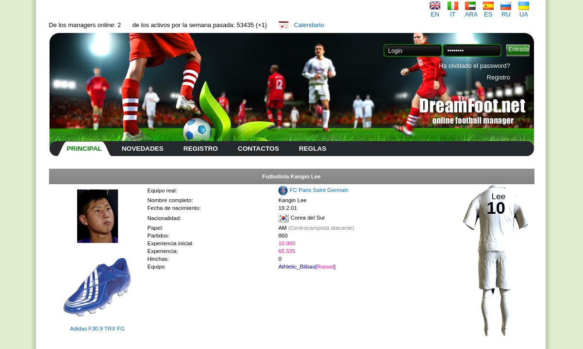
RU (505, 11)
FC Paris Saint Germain (319, 190)
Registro (498, 77)
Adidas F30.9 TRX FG (97, 329)
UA (523, 11)
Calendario (309, 25)
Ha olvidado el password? (474, 65)
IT (453, 11)
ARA (471, 11)
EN (435, 11)
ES (488, 11)
